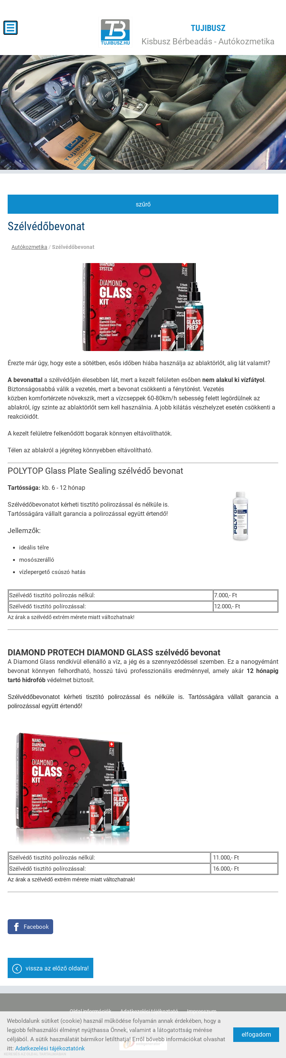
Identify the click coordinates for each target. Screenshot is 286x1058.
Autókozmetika (29, 247)
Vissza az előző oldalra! (57, 968)
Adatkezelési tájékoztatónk (50, 1048)
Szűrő (143, 204)
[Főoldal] (115, 32)
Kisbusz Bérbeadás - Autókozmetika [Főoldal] (208, 34)
